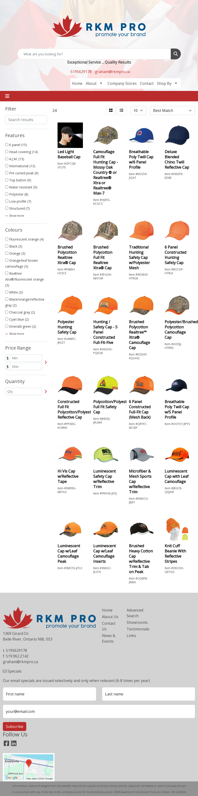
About (91, 83)
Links (131, 635)
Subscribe (14, 726)
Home (77, 83)
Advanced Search (135, 613)
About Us (110, 616)
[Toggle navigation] (7, 96)
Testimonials (136, 629)
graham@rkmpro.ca (112, 71)
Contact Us (109, 626)
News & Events (108, 638)
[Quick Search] (94, 54)
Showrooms (136, 622)
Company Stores (122, 83)
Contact (147, 83)
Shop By (164, 83)
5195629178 (81, 71)
